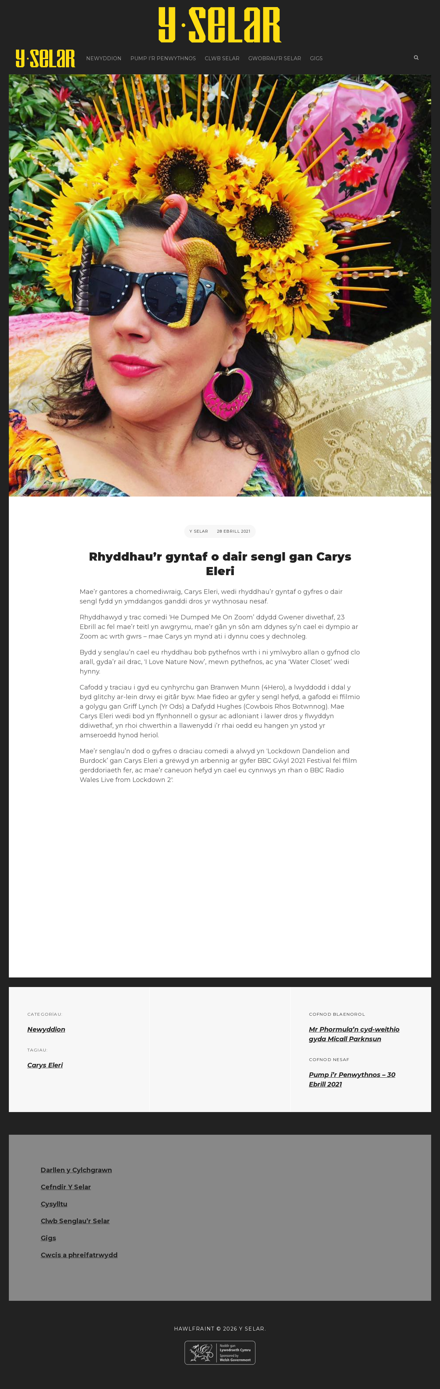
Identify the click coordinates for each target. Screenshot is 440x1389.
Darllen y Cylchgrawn (76, 1170)
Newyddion (104, 58)
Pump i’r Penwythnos (163, 58)
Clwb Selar (222, 58)
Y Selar (199, 531)
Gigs (316, 58)
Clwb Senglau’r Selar (75, 1221)
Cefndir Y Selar (66, 1187)
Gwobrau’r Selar (274, 58)
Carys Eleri (45, 1065)
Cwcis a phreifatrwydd (79, 1255)
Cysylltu (54, 1204)
